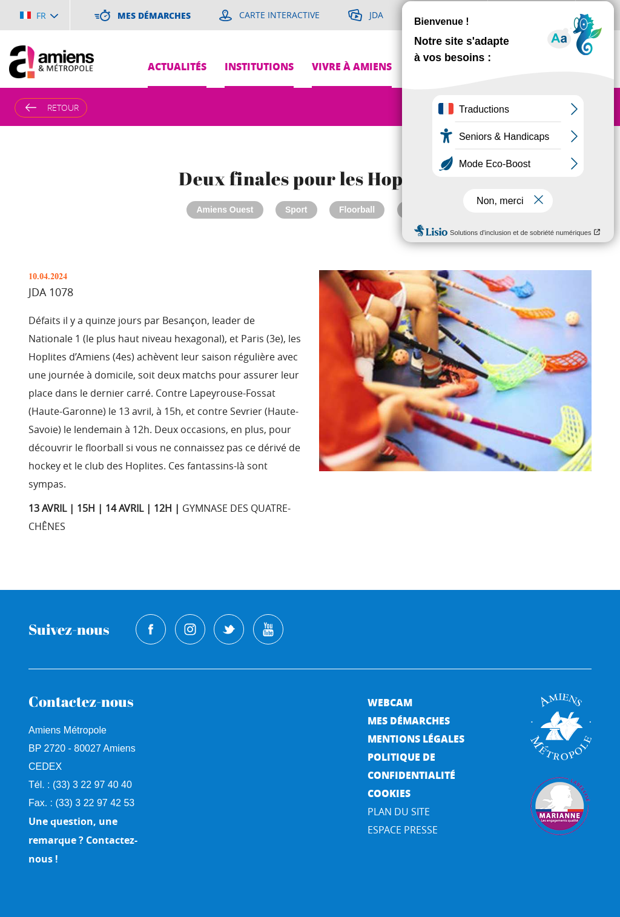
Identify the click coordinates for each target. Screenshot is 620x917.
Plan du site (399, 811)
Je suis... (588, 97)
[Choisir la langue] (39, 15)
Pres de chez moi (557, 66)
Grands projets (452, 66)
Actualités (177, 66)
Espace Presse (403, 829)
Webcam (390, 702)
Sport (296, 209)
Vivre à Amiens (352, 66)
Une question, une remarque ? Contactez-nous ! (82, 840)
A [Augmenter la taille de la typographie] (555, 106)
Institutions (259, 66)
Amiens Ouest (224, 209)
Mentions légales (416, 739)
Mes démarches (409, 720)
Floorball (357, 209)
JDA (415, 209)
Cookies (389, 793)
